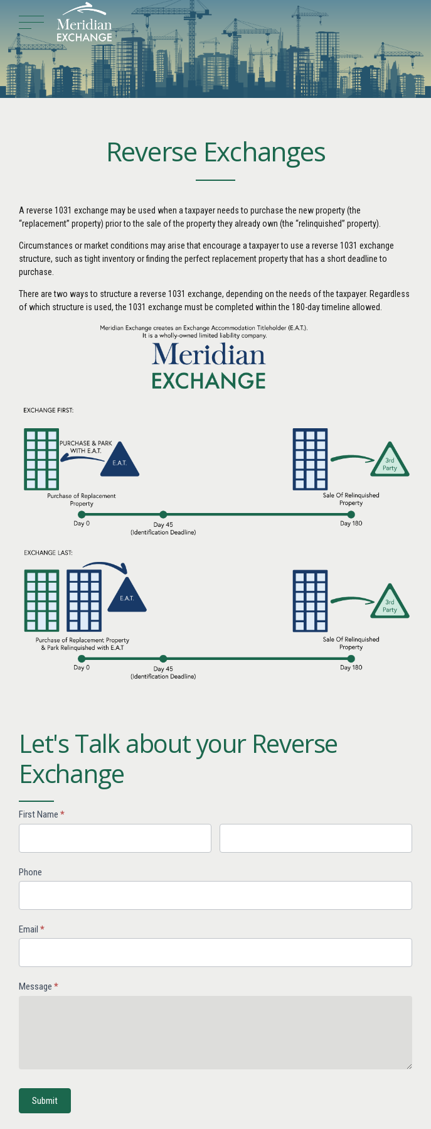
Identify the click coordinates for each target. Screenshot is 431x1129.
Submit (45, 1100)
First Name (42, 814)
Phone (30, 872)
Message (38, 986)
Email (32, 929)
